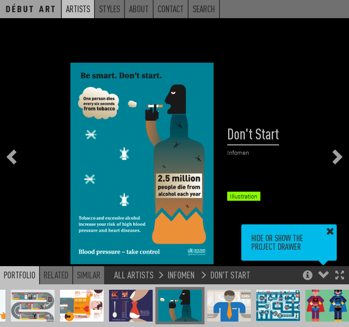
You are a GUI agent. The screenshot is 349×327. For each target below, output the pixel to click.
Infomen (182, 274)
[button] (339, 275)
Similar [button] (88, 275)
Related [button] (56, 275)
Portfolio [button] (19, 275)
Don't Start (230, 274)
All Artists (134, 274)
